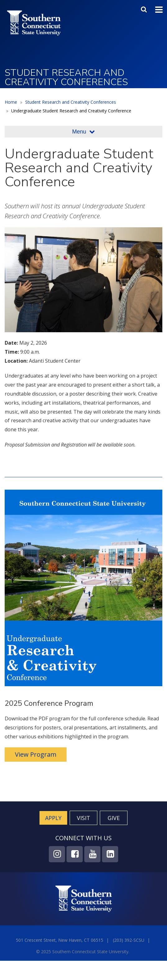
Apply (53, 818)
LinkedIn (110, 854)
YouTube (92, 854)
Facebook (75, 854)
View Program (35, 754)
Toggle (159, 9)
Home (11, 102)
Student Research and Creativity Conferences (70, 102)
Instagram (57, 854)
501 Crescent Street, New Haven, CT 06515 (59, 940)
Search (145, 8)
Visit (83, 818)
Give (114, 818)
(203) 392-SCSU (128, 940)
